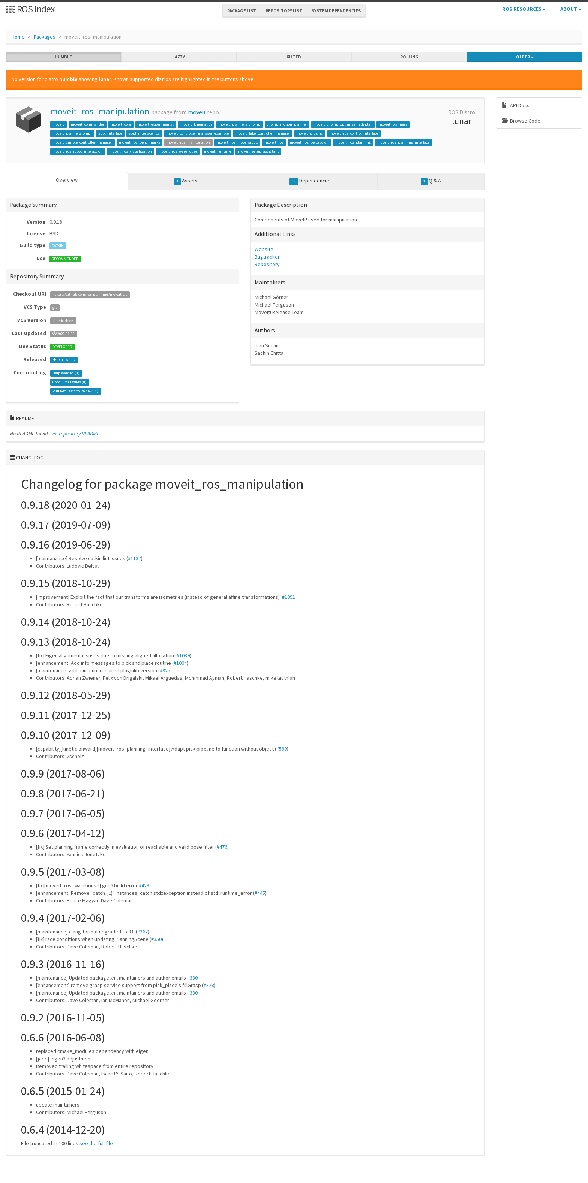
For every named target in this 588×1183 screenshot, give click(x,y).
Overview (67, 179)
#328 (209, 985)
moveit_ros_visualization (130, 151)
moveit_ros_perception (309, 142)
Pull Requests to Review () (75, 391)
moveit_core (121, 124)
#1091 (288, 597)
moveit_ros (274, 142)
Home (18, 36)
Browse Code (521, 120)
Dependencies (311, 181)
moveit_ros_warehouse (177, 151)
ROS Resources (524, 9)
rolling (409, 57)
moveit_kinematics (196, 124)
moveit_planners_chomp (239, 124)
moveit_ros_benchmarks (139, 142)
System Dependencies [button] (336, 10)
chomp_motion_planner (287, 124)
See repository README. (75, 433)
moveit (197, 112)
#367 (142, 931)
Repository (267, 264)
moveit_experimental (156, 124)
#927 (165, 670)
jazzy (178, 57)
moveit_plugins (310, 133)
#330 (192, 977)
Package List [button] (241, 10)
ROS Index (30, 9)
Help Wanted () (66, 373)
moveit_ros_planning (353, 142)
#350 (156, 939)
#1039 (183, 655)
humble (63, 57)
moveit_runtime (217, 151)
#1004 (180, 663)
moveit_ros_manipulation (99, 111)
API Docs (516, 105)
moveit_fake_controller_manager (263, 133)
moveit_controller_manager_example (197, 133)
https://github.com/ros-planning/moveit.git (89, 294)
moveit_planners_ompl (72, 133)
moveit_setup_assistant (258, 151)
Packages (45, 36)
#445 (260, 893)
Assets (186, 181)
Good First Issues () (69, 382)
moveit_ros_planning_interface (403, 142)
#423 (144, 885)
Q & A (431, 181)
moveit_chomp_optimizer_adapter (343, 124)
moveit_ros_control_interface (354, 133)
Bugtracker (267, 256)
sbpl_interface (110, 133)
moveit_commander (87, 124)
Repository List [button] (284, 10)
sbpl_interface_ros (144, 133)
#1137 (134, 558)
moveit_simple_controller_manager (82, 142)
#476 (222, 847)
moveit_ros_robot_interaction (77, 151)
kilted (293, 57)
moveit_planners (393, 124)
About (570, 9)
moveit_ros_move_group (237, 142)
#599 (281, 748)
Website (264, 249)
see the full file (96, 1143)
